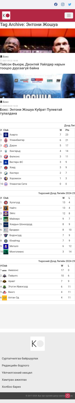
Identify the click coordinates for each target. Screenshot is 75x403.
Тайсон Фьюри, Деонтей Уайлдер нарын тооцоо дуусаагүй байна (32, 66)
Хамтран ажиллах (14, 379)
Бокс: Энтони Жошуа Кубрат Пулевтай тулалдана (31, 111)
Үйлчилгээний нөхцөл (17, 372)
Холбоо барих (11, 386)
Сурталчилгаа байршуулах (20, 358)
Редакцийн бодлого (15, 365)
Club (5, 130)
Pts (67, 130)
